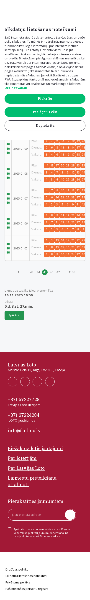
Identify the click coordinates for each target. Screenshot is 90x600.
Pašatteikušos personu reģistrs (27, 589)
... (25, 272)
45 (44, 272)
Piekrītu (45, 98)
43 (31, 272)
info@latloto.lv (24, 430)
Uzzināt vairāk (16, 88)
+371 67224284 (23, 415)
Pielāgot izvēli (45, 112)
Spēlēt (13, 315)
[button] (83, 7)
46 (51, 272)
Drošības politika (16, 569)
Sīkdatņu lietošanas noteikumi (26, 576)
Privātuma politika (17, 582)
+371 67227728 (23, 399)
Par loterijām (22, 458)
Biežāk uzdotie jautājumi (35, 448)
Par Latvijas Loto (26, 468)
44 (38, 272)
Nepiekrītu (45, 125)
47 (58, 272)
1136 (71, 272)
